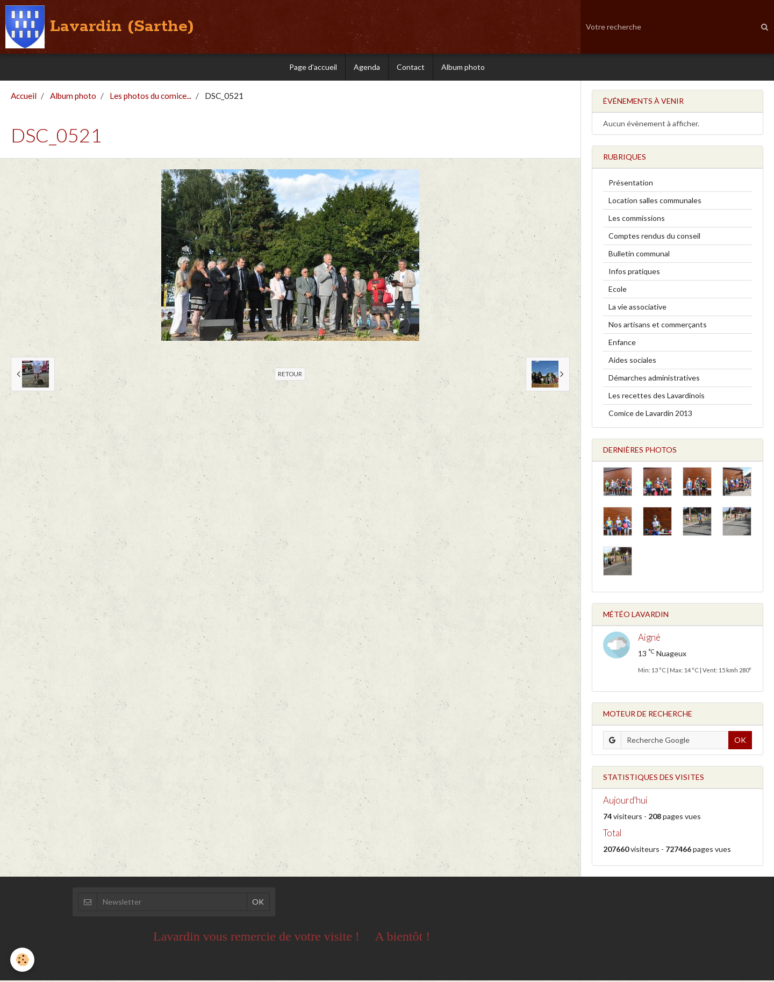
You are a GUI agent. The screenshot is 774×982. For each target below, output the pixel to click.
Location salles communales (654, 201)
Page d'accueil (313, 66)
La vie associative (637, 308)
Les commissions (636, 219)
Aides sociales (632, 361)
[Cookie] (23, 960)
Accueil (24, 97)
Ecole (617, 290)
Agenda (367, 66)
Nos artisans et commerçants (657, 326)
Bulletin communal (639, 255)
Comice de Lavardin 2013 (650, 414)
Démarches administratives (654, 379)
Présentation (630, 184)
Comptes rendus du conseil (654, 237)
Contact (411, 66)
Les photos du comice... (150, 97)
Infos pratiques (634, 272)
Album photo (463, 66)
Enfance (622, 343)
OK (740, 741)
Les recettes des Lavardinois (656, 397)
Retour (290, 375)
